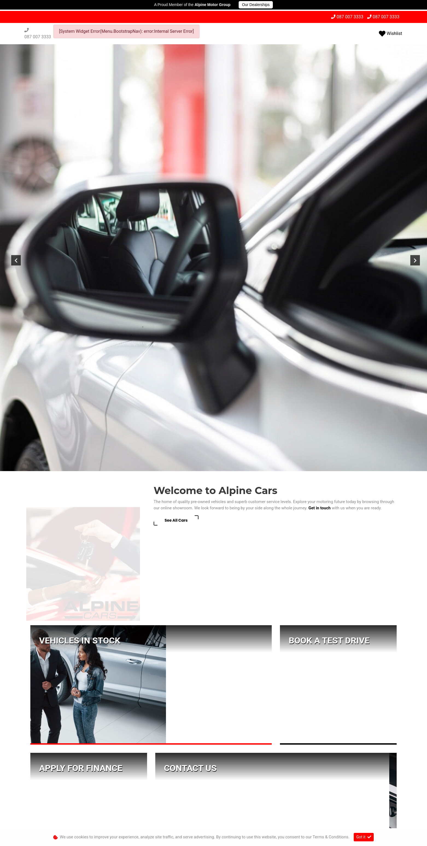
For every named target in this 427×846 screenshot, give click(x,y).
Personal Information (141, 820)
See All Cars (176, 267)
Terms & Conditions (209, 820)
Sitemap (278, 820)
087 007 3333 (350, 16)
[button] (213, 780)
